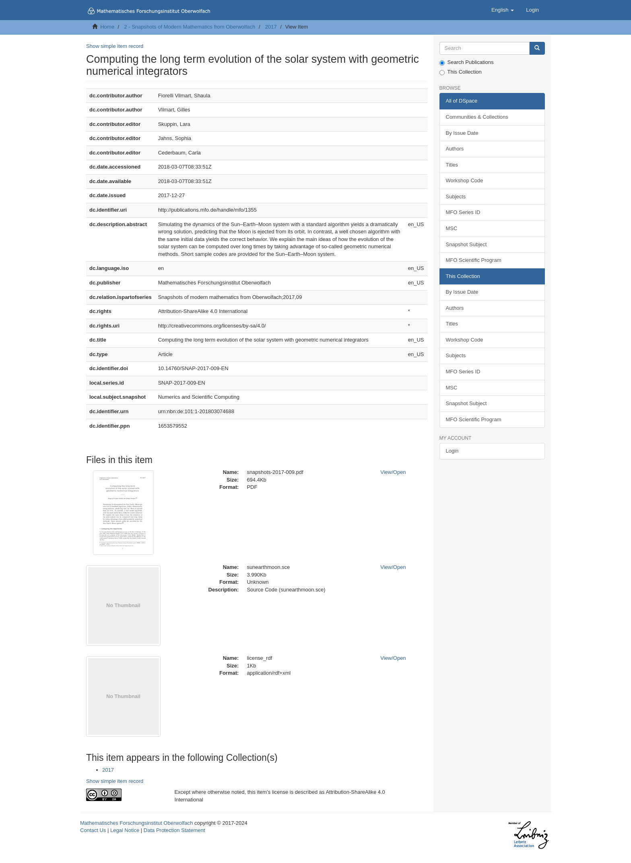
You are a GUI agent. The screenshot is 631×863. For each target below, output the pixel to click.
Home (107, 27)
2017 (271, 27)
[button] (502, 10)
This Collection (460, 72)
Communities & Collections (477, 117)
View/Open (393, 472)
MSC (452, 228)
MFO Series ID (463, 212)
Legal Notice (124, 830)
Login (452, 451)
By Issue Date (462, 133)
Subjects (456, 197)
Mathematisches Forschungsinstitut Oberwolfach (136, 823)
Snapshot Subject (466, 244)
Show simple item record (114, 46)
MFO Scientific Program (473, 260)
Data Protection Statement (174, 830)
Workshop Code (464, 180)
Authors (455, 149)
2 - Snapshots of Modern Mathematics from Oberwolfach (189, 27)
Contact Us (93, 830)
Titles (452, 165)
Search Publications (466, 62)
